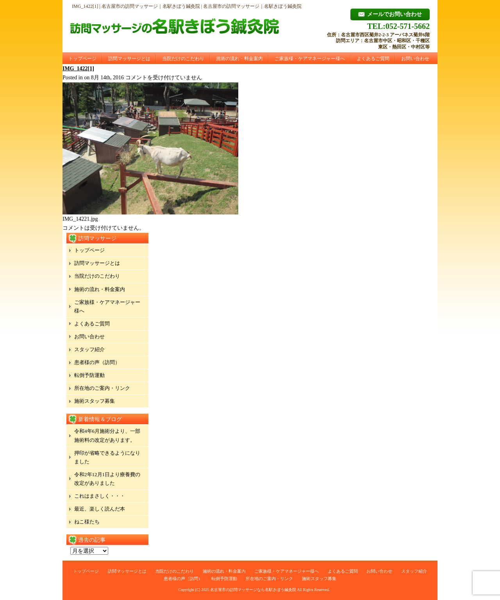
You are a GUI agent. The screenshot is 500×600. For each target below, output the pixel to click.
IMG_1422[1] (78, 68)
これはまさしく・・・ (99, 496)
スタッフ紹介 (89, 349)
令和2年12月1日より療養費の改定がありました (107, 478)
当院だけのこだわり (183, 58)
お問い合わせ (415, 58)
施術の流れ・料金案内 (239, 58)
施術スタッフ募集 (94, 401)
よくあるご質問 (373, 58)
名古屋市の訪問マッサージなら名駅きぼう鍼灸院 (253, 590)
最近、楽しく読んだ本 (99, 509)
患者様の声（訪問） (97, 362)
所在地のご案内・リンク (102, 388)
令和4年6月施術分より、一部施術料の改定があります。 (107, 435)
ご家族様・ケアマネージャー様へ (310, 58)
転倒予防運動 (89, 375)
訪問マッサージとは (129, 58)
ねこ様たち (87, 522)
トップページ (82, 58)
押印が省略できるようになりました (107, 457)
